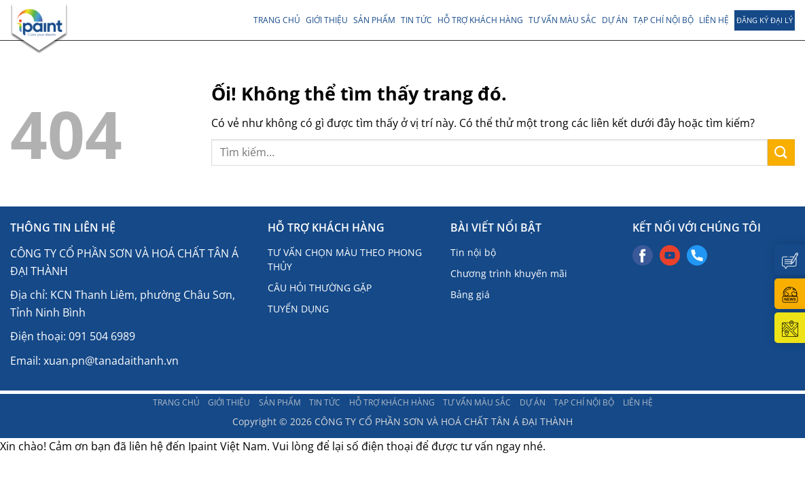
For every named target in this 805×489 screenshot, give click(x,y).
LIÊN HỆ (714, 20)
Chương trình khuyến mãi (508, 273)
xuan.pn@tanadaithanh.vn (111, 360)
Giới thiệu (327, 20)
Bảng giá (470, 294)
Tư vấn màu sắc (562, 20)
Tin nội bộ (473, 252)
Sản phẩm (374, 20)
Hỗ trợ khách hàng (480, 20)
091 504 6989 (102, 336)
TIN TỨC (416, 20)
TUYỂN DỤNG (298, 308)
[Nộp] (781, 152)
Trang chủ (276, 20)
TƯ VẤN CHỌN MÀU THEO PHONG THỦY (345, 259)
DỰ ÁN (615, 20)
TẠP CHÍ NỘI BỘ (663, 20)
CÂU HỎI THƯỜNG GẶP (320, 287)
